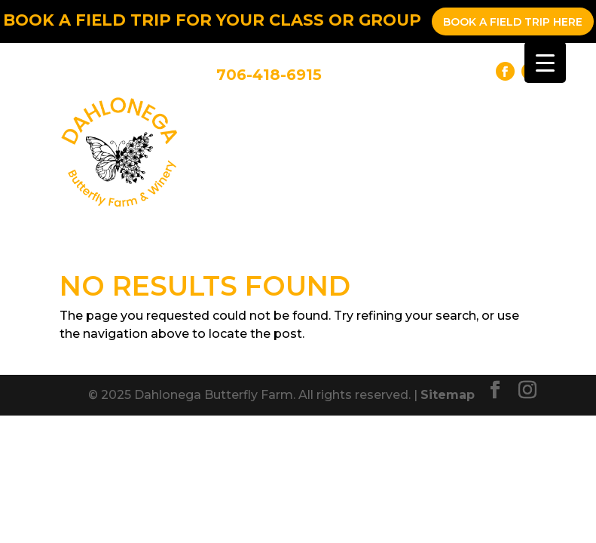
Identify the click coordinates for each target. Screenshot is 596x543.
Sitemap (447, 395)
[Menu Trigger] (545, 62)
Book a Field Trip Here (512, 22)
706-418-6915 (269, 75)
